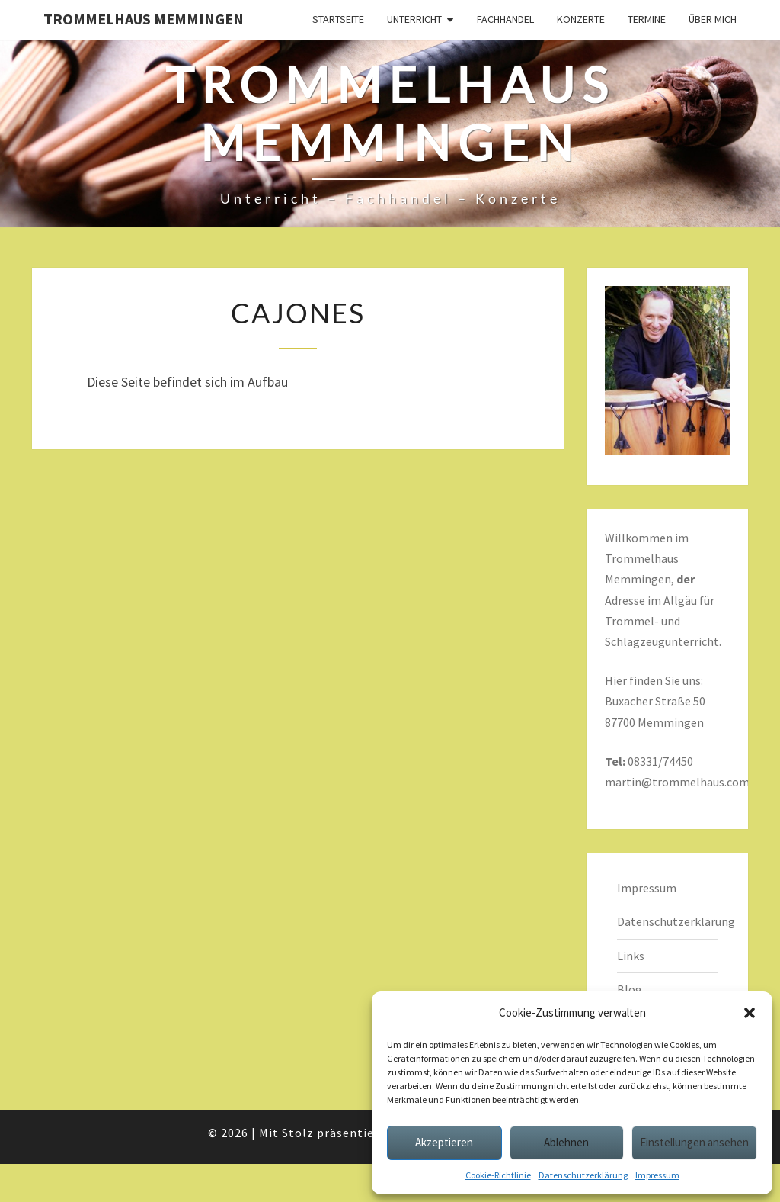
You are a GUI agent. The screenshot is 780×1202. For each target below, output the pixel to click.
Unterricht (414, 19)
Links (630, 955)
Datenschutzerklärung (583, 1175)
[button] (749, 1012)
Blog (629, 989)
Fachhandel (505, 19)
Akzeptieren (444, 1142)
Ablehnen (566, 1142)
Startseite (338, 19)
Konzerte (581, 19)
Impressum (657, 1175)
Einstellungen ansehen (694, 1142)
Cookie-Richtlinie (498, 1175)
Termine (647, 19)
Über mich (713, 19)
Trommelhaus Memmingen (143, 18)
